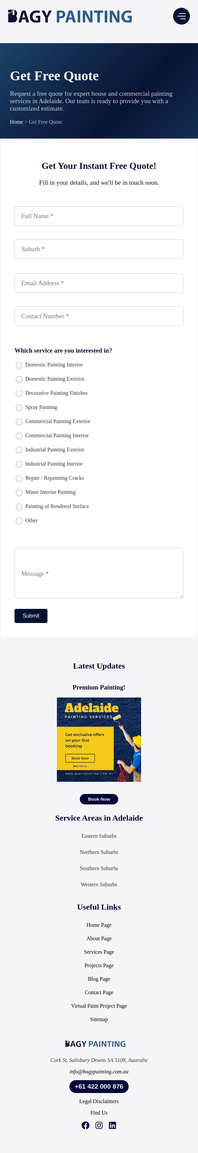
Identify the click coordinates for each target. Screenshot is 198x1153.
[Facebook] (85, 1126)
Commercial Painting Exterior (53, 421)
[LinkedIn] (112, 1126)
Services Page (99, 952)
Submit (31, 616)
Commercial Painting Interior (52, 435)
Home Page (99, 925)
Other (26, 520)
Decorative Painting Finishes (52, 393)
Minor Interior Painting (45, 492)
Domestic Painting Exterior (50, 379)
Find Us (98, 1113)
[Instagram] (99, 1126)
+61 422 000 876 (99, 1086)
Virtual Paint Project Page (99, 1006)
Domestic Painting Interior (49, 364)
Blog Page (99, 979)
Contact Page (99, 992)
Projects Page (99, 965)
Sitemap (99, 1019)
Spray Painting (36, 407)
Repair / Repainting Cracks (50, 478)
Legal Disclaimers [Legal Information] (99, 1101)
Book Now (99, 799)
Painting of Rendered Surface (52, 506)
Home (16, 122)
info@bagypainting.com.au (99, 1071)
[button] (181, 16)
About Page (98, 938)
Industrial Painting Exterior (50, 449)
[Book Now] (99, 799)
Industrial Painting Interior (49, 464)
